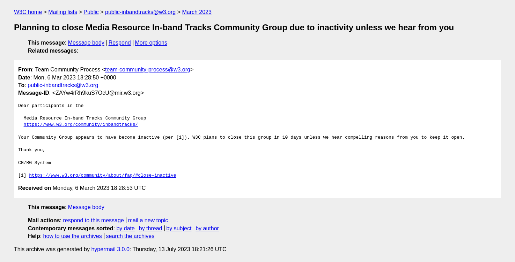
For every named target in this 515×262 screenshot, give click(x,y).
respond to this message (93, 220)
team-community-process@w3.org (147, 69)
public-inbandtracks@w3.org (140, 12)
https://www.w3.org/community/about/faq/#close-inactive (102, 175)
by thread (150, 228)
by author (207, 228)
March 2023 (197, 12)
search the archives (130, 236)
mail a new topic (148, 220)
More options (151, 43)
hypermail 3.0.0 (110, 249)
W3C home (28, 12)
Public (91, 12)
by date (125, 228)
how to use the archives (72, 236)
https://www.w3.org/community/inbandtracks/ (81, 125)
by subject (178, 228)
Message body (86, 43)
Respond (120, 43)
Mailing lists (62, 12)
